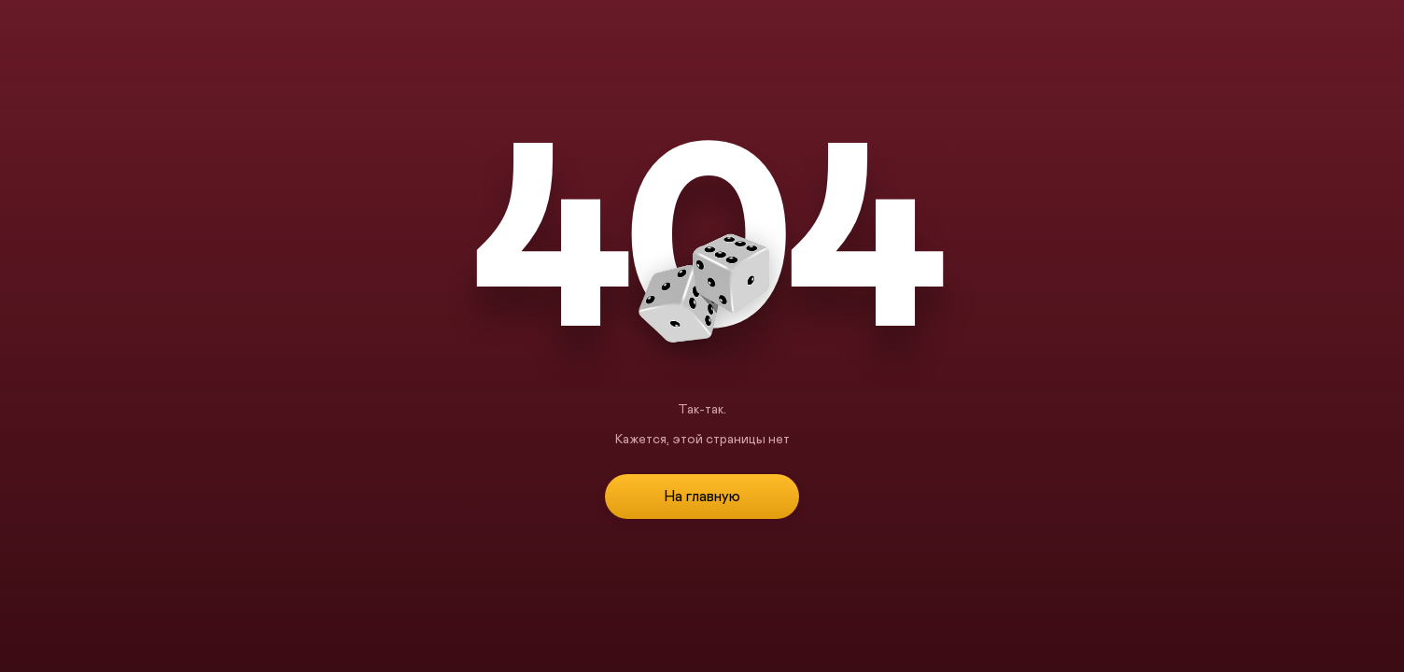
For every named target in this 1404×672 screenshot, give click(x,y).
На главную (702, 496)
